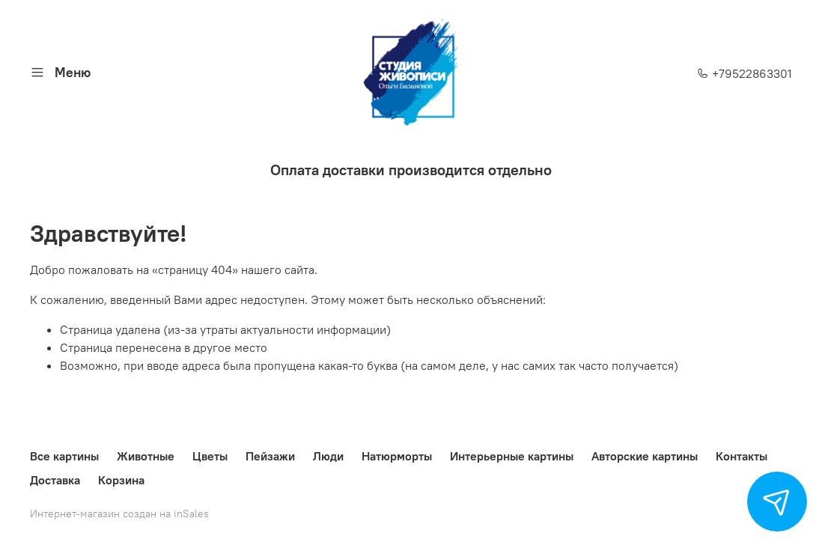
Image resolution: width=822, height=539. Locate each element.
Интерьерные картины (511, 455)
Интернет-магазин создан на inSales (119, 513)
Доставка (55, 479)
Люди (328, 455)
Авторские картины (644, 455)
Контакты (741, 455)
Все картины (64, 455)
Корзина (121, 479)
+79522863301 (744, 73)
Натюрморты (397, 455)
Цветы (210, 455)
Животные (145, 455)
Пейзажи (270, 455)
